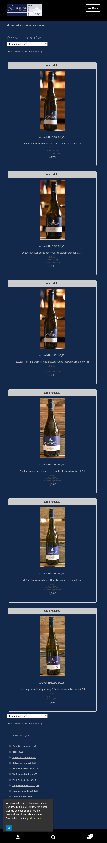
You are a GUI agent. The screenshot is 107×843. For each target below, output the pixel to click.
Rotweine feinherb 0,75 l (24, 762)
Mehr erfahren (37, 818)
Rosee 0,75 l (18, 751)
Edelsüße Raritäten (22, 796)
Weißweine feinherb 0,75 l (25, 774)
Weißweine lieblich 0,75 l (24, 779)
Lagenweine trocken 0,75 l (25, 785)
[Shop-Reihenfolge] (27, 44)
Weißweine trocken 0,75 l (25, 768)
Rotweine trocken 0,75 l (24, 757)
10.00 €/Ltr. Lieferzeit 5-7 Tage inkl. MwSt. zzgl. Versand (52, 259)
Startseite (16, 25)
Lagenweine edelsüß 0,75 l (25, 790)
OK (8, 827)
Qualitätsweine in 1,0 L (24, 746)
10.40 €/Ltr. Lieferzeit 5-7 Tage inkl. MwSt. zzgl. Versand (52, 150)
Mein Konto (18, 837)
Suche (53, 837)
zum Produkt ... (52, 65)
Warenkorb (82, 835)
